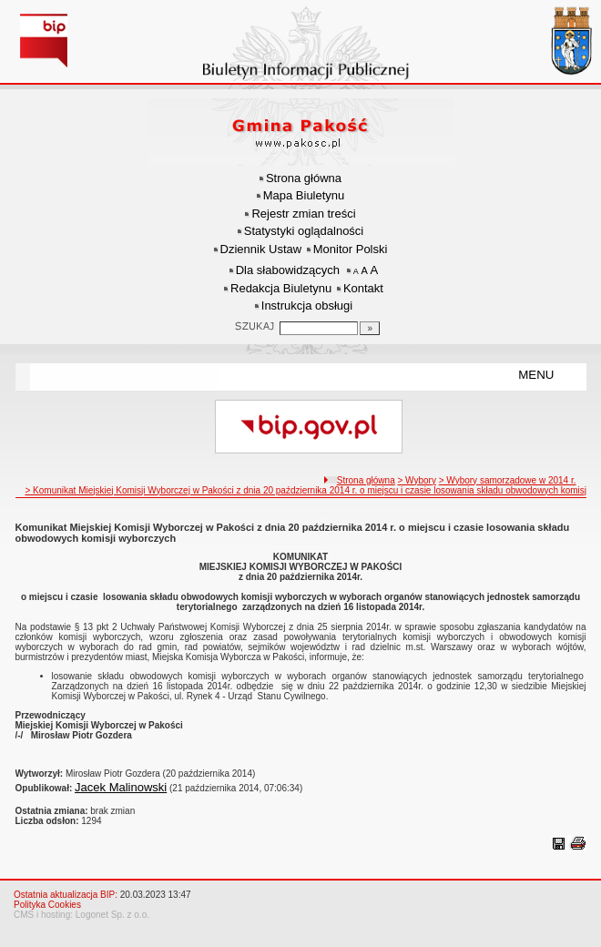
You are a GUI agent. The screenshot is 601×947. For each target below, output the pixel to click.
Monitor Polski (350, 249)
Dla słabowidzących (288, 270)
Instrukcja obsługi (306, 305)
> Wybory (416, 480)
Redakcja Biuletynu (280, 288)
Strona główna (303, 178)
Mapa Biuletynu (304, 195)
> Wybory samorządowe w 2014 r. (507, 480)
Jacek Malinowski (121, 787)
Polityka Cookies (47, 905)
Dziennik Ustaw (261, 249)
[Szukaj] (370, 328)
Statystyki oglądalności (304, 231)
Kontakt (363, 288)
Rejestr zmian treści (303, 213)
